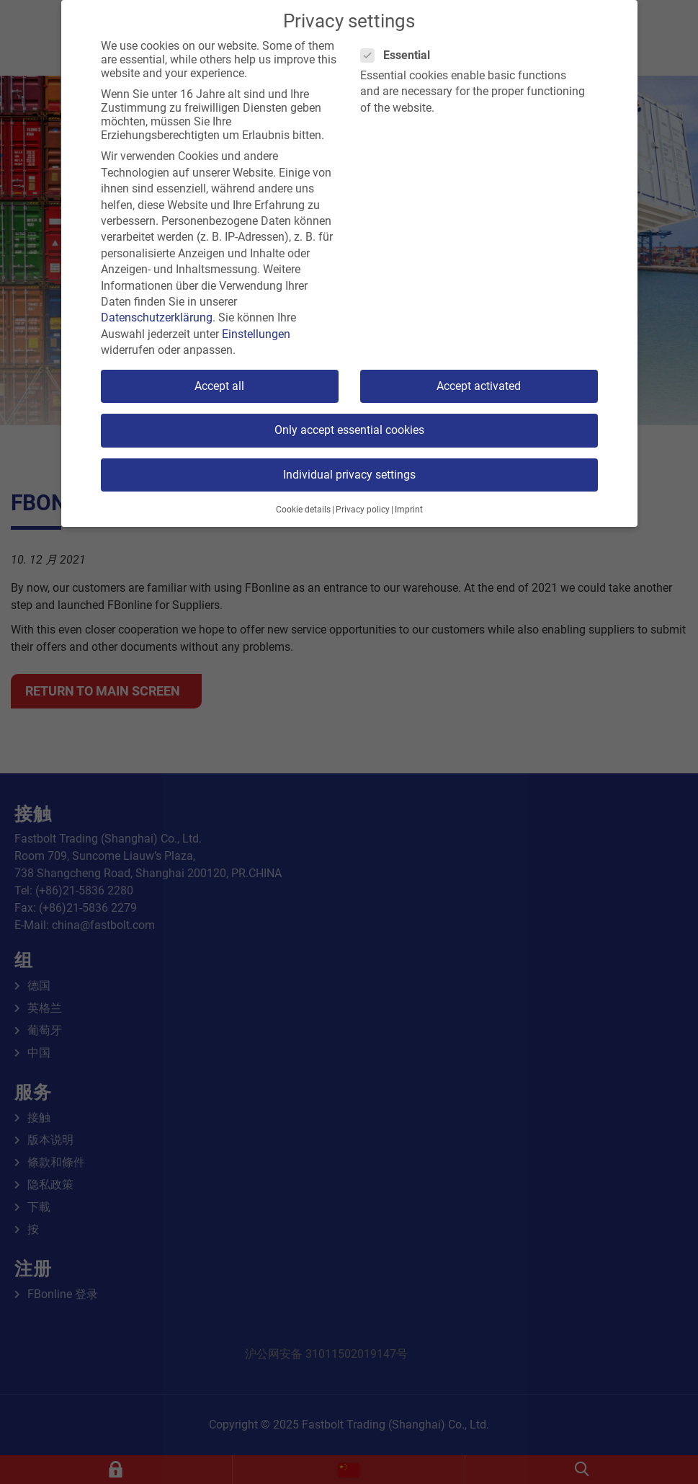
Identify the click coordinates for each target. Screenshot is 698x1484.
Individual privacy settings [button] (349, 474)
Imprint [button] (409, 510)
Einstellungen (256, 334)
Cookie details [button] (303, 510)
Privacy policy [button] (363, 510)
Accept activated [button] (479, 386)
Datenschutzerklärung (156, 317)
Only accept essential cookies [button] (349, 430)
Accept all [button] (219, 386)
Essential (399, 55)
